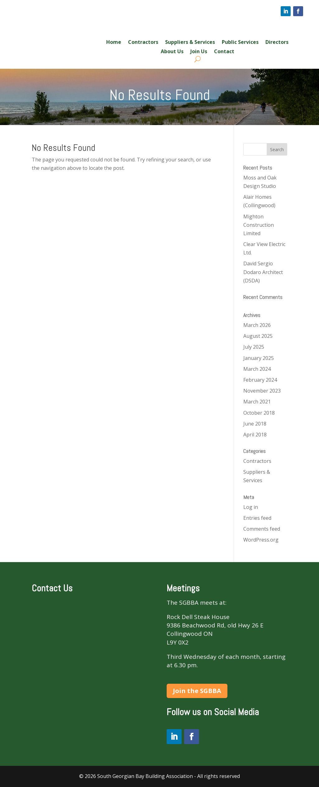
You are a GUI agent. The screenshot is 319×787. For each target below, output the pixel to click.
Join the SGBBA (197, 691)
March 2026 (257, 325)
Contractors (143, 42)
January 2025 (258, 358)
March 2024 (257, 369)
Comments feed (261, 528)
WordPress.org (261, 539)
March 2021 (257, 401)
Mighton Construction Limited (258, 225)
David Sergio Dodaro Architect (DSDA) (263, 272)
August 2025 (258, 336)
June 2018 (254, 423)
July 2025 (253, 346)
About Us (172, 52)
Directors (276, 42)
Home (113, 42)
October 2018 (259, 412)
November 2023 (262, 390)
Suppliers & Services (190, 42)
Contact (224, 52)
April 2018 (255, 434)
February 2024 (260, 379)
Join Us (198, 52)
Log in (250, 507)
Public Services (240, 42)
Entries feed (257, 518)
